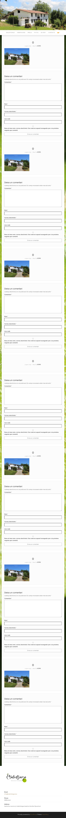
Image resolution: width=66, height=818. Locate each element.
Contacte (51, 32)
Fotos (36, 32)
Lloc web (7, 119)
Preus (30, 32)
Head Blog (45, 814)
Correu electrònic (10, 111)
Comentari (8, 82)
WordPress (33, 814)
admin (39, 46)
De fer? (43, 32)
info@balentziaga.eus (10, 794)
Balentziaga (10, 32)
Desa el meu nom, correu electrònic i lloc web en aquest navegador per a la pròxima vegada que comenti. (31, 129)
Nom (6, 104)
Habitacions (21, 32)
